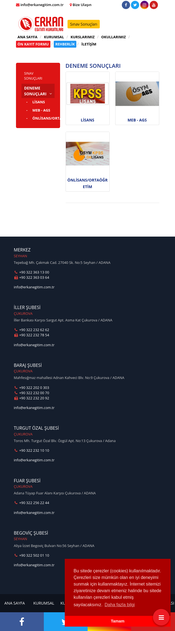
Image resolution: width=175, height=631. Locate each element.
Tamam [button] (117, 621)
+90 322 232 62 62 (31, 329)
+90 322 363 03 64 (31, 277)
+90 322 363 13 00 (31, 272)
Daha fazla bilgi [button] (120, 604)
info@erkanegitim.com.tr (34, 287)
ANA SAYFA (27, 36)
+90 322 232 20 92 (31, 398)
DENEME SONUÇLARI (35, 90)
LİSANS (39, 101)
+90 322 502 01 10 (31, 555)
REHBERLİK (65, 44)
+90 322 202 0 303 (31, 387)
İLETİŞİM (88, 44)
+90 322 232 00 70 (31, 392)
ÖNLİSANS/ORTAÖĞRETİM (44, 118)
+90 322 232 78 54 (31, 334)
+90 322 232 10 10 (31, 450)
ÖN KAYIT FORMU (33, 44)
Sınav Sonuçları (83, 24)
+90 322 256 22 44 (31, 502)
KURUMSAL (54, 36)
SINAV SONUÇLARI (33, 76)
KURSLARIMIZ (83, 36)
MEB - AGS (41, 110)
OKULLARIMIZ (113, 36)
